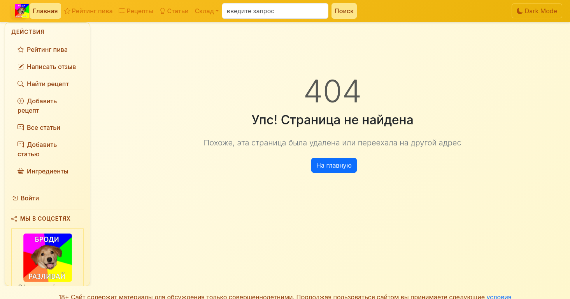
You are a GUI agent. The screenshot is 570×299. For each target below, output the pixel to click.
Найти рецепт (43, 84)
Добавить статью (37, 149)
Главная (45, 11)
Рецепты (136, 11)
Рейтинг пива (88, 11)
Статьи (174, 11)
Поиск (344, 11)
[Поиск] (275, 11)
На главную (334, 165)
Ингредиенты (43, 171)
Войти (25, 198)
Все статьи (39, 127)
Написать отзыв (47, 67)
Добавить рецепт (37, 105)
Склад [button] (204, 11)
